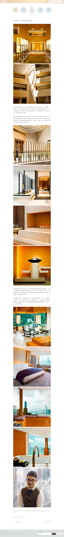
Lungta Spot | (22, 20)
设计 (22, 517)
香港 (24, 517)
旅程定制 (3, 531)
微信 (1, 2)
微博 (4, 2)
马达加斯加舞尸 (48, 522)
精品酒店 (18, 517)
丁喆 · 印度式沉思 (15, 522)
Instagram (6, 2)
